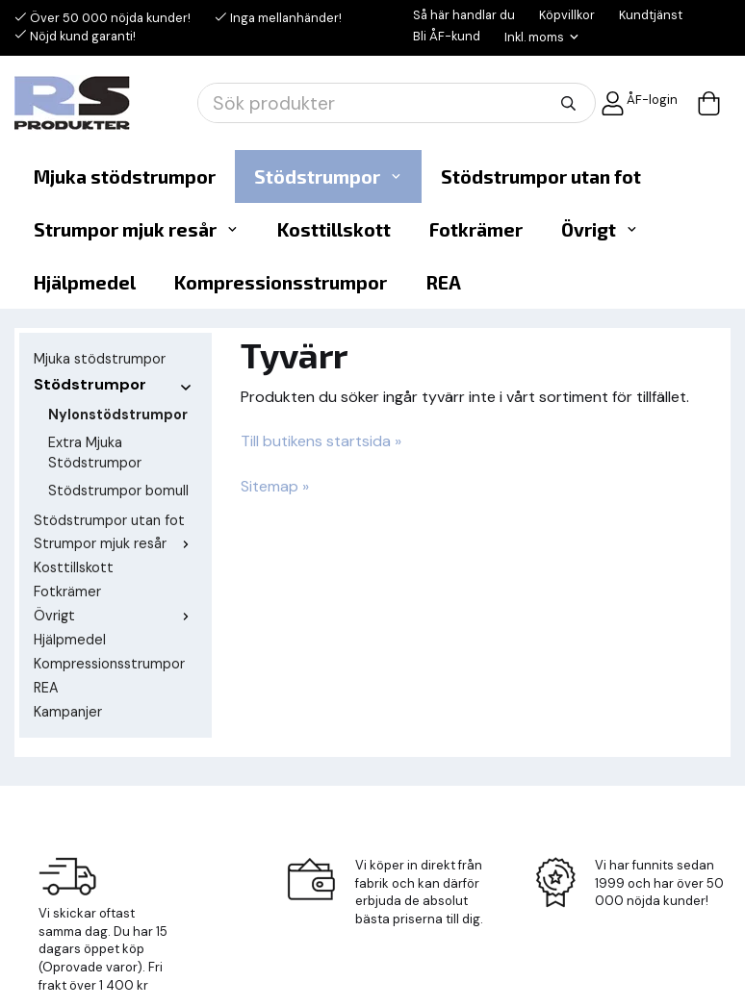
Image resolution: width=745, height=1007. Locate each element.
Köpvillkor (567, 15)
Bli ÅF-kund (446, 36)
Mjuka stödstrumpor (125, 176)
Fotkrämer (476, 229)
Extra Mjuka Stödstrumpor (94, 452)
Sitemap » (275, 486)
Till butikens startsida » (321, 441)
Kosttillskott (334, 229)
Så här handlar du (464, 15)
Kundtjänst (650, 15)
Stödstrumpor (328, 176)
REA (443, 282)
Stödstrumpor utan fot (541, 176)
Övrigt (599, 229)
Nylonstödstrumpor (118, 414)
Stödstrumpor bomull (118, 490)
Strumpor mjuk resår (136, 229)
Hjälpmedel (85, 282)
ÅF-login (639, 103)
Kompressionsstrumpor (280, 282)
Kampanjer (68, 711)
